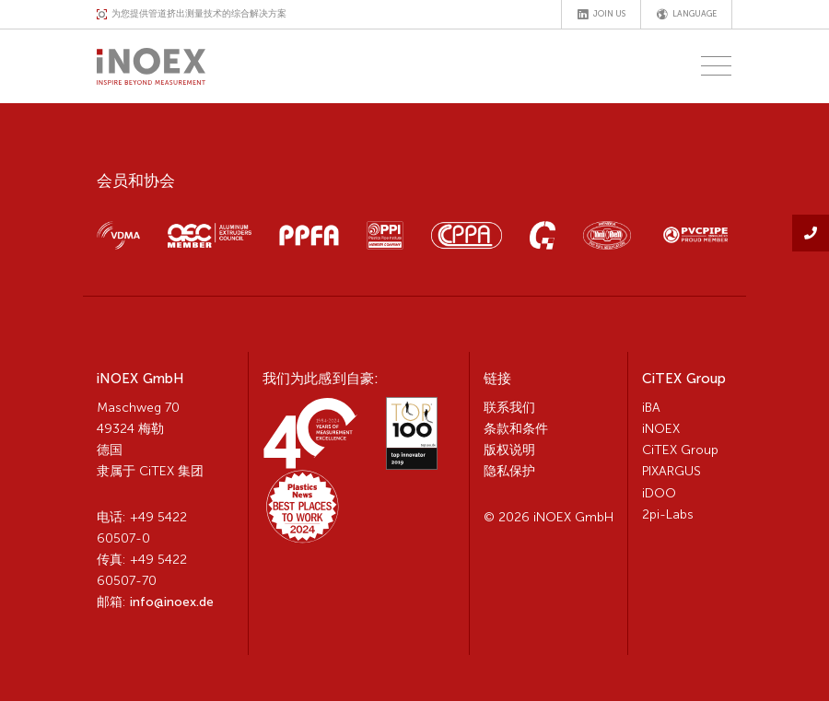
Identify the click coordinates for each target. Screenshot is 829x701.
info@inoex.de (172, 602)
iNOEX (661, 429)
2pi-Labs (668, 514)
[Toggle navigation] (710, 66)
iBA (651, 407)
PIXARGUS (671, 471)
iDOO (659, 493)
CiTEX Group (680, 450)
